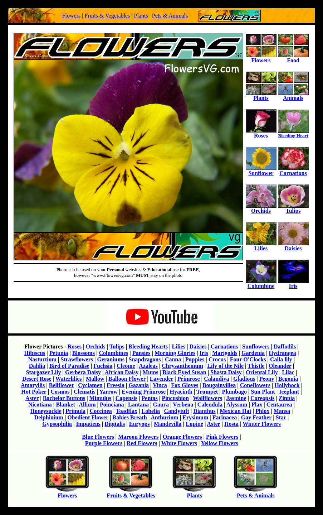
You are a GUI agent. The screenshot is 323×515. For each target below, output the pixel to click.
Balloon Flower (127, 379)
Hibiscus (34, 353)
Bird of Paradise (69, 366)
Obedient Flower (87, 417)
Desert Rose (36, 379)
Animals (293, 95)
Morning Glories (175, 353)
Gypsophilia (57, 424)
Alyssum (237, 404)
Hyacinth (181, 392)
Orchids (261, 208)
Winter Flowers (262, 424)
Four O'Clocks (248, 359)
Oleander (280, 366)
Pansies (141, 353)
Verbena (183, 404)
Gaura (160, 404)
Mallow (95, 379)
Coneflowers (255, 385)
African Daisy (122, 372)
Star (281, 417)
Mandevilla (167, 424)
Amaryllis (33, 385)
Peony (266, 379)
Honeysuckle (45, 411)
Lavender (161, 379)
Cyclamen (90, 385)
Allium (87, 404)
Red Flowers (142, 443)
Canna (173, 359)
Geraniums (110, 359)
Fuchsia (102, 366)
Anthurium (164, 417)
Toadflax (126, 411)
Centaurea (279, 404)
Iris (293, 283)
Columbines (113, 353)
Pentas (150, 398)
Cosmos (59, 392)
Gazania (138, 385)
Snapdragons (145, 359)
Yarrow (108, 392)
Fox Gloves (184, 385)
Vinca (160, 385)
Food (293, 57)
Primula (75, 411)
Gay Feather (256, 417)
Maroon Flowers (138, 437)
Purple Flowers (103, 443)
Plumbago (234, 392)
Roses (261, 133)
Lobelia (151, 411)
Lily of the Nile (225, 366)
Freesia (115, 385)
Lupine (194, 424)
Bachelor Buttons (64, 398)
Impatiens (88, 424)
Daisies (293, 245)
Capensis (126, 398)
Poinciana (112, 404)
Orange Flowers (182, 437)
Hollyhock (287, 385)
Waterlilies (68, 379)
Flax (256, 404)
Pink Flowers (222, 437)
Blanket (65, 404)
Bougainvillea (219, 385)
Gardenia (253, 353)
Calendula (209, 404)
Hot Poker (33, 392)
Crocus (217, 359)
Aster (32, 398)
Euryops (139, 424)
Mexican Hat (235, 411)
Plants (141, 16)
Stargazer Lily (43, 372)
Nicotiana (40, 404)
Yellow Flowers (219, 443)
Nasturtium (42, 359)
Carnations (293, 170)
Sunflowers (255, 346)
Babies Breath (130, 417)
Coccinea (101, 411)
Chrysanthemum (182, 366)
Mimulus (100, 398)
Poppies (194, 359)
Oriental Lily (262, 372)
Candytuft (176, 411)
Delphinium (48, 417)
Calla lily (281, 359)
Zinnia (287, 398)
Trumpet (207, 392)
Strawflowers (76, 359)
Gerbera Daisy (83, 372)
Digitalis (114, 424)
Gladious (244, 379)
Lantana (138, 404)
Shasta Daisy (226, 372)
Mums (150, 372)
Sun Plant (263, 392)
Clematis (84, 392)
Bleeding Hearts (148, 346)
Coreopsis (262, 398)
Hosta (231, 424)
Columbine (261, 283)
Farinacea (224, 417)
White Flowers (179, 443)
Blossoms (83, 353)
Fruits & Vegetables (107, 16)
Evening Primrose (144, 392)
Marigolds (224, 353)
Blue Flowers (98, 437)
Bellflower (61, 385)
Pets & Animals (170, 16)
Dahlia (37, 366)
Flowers (71, 16)
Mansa (282, 411)
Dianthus (204, 411)
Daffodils (285, 346)
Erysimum (195, 417)
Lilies (261, 245)
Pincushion (175, 398)
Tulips (293, 208)
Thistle (256, 366)
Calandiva (216, 379)
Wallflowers (207, 398)
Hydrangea (282, 353)
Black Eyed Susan (184, 372)
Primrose (188, 379)
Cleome (126, 366)
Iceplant (289, 392)
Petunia (58, 353)
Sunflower (261, 170)
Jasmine (236, 398)
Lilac (288, 372)
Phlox (262, 411)
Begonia (288, 379)
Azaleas (148, 366)
